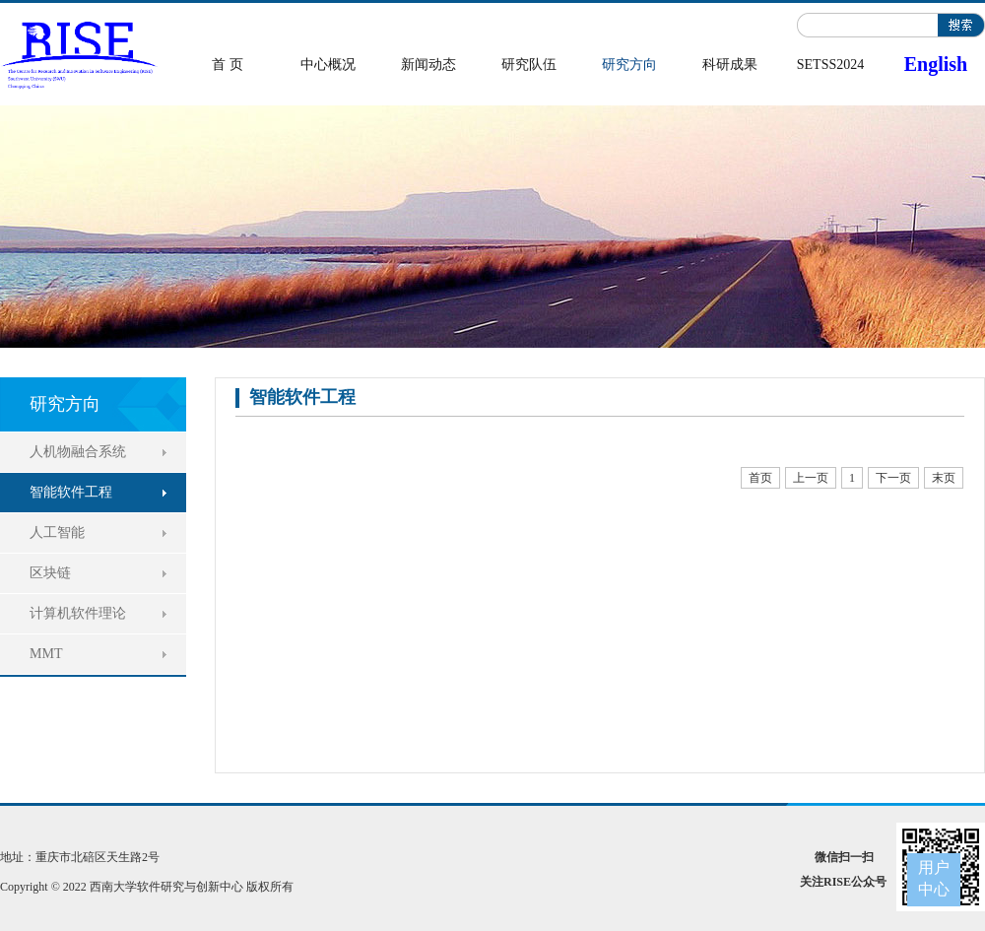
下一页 (893, 478)
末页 (943, 478)
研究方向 (629, 64)
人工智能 (57, 532)
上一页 (810, 478)
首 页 (227, 64)
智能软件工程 (71, 492)
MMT (46, 653)
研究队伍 (529, 64)
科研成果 (729, 64)
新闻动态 (428, 64)
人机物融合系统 (78, 451)
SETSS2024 (830, 64)
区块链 (50, 572)
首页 (760, 478)
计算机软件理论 (78, 613)
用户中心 (934, 878)
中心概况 (328, 64)
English (935, 64)
